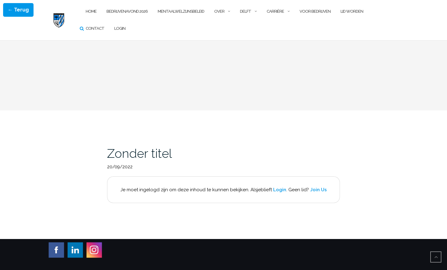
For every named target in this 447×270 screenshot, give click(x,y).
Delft (245, 11)
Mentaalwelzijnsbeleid (181, 11)
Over (219, 11)
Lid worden (352, 11)
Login (119, 28)
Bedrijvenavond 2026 (127, 11)
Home (91, 11)
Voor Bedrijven (315, 11)
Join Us (318, 190)
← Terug (18, 10)
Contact (95, 28)
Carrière (275, 11)
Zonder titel (139, 153)
